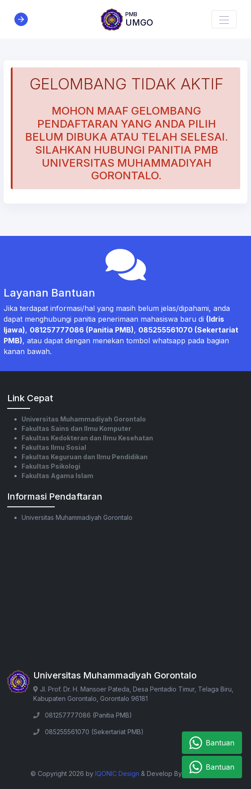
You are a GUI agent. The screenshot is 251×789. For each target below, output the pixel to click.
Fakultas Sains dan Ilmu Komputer (76, 428)
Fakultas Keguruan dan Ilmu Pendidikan (85, 457)
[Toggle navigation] (224, 19)
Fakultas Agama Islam (57, 475)
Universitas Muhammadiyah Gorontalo (84, 419)
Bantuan (211, 743)
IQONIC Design (117, 773)
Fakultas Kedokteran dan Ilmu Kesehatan (87, 438)
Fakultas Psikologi (51, 466)
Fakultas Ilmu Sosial (54, 447)
